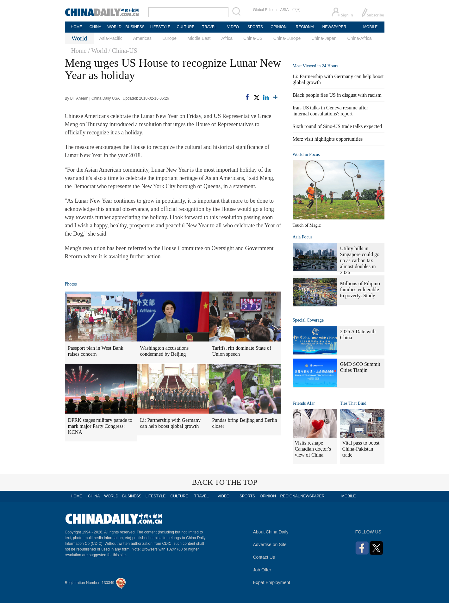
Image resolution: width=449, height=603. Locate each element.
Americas (142, 38)
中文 (296, 10)
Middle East (198, 38)
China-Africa (359, 38)
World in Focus (306, 154)
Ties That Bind (353, 403)
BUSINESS (135, 27)
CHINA (95, 27)
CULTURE (186, 27)
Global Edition (265, 10)
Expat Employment (271, 582)
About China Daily (271, 531)
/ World (97, 50)
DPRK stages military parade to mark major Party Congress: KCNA (100, 426)
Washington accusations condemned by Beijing (164, 351)
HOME (76, 27)
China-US (253, 38)
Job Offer (262, 569)
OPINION (279, 27)
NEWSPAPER (334, 27)
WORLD (114, 27)
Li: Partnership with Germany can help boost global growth (170, 423)
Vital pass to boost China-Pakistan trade (361, 449)
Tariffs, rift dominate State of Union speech (241, 351)
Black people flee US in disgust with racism (337, 95)
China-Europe (287, 38)
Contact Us (264, 557)
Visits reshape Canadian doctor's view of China (313, 449)
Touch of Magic (307, 225)
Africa (227, 38)
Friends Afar (304, 403)
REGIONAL (305, 27)
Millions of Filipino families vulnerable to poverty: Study (360, 289)
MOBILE (370, 27)
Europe (169, 38)
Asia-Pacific (110, 38)
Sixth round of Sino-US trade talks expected (337, 126)
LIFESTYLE (160, 27)
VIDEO (233, 27)
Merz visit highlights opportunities (328, 139)
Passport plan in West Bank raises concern (95, 351)
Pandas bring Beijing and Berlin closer (244, 423)
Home (79, 50)
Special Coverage (308, 320)
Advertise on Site (270, 544)
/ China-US (123, 50)
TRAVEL (209, 27)
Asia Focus (303, 237)
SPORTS (255, 27)
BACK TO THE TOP (224, 482)
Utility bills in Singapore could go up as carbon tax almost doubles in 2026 (359, 260)
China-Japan (323, 38)
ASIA (284, 10)
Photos (71, 284)
